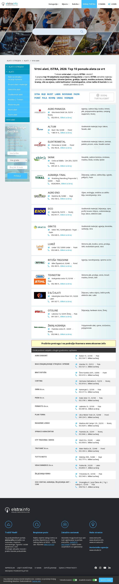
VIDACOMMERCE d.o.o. (44, 465)
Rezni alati (12, 109)
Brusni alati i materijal (17, 84)
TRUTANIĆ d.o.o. (42, 448)
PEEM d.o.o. (39, 398)
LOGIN (112, 4)
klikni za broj (93, 358)
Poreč (37, 98)
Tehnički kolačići (66, 580)
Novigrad (67, 94)
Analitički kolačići (85, 580)
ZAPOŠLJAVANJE (50, 568)
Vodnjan (68, 98)
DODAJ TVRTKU (89, 4)
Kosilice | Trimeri (15, 99)
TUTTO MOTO (41, 457)
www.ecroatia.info (96, 542)
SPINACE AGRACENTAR (44, 431)
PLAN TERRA (40, 414)
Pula (44, 98)
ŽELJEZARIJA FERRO (42, 473)
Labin (57, 94)
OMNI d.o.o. (40, 389)
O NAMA (101, 4)
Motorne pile (13, 104)
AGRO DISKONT (41, 355)
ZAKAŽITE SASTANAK (69, 543)
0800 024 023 (49, 544)
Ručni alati (12, 114)
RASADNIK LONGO (42, 423)
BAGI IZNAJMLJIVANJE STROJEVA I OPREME (52, 364)
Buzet (50, 94)
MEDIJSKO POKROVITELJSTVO (16, 571)
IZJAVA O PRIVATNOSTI (68, 568)
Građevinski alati (15, 94)
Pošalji (17, 176)
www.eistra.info (95, 538)
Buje (44, 94)
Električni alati (14, 89)
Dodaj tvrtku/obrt (101, 97)
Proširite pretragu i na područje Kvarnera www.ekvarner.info (73, 343)
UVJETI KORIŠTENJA (24, 568)
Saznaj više (36, 581)
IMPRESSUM (10, 568)
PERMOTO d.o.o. (41, 406)
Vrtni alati (35, 60)
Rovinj (52, 98)
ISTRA (37, 94)
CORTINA (38, 381)
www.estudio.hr (95, 550)
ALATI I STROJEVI (14, 60)
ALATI (26, 60)
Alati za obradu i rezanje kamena (15, 78)
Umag (60, 98)
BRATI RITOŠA (40, 372)
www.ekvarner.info (96, 540)
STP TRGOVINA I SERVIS (44, 440)
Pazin (76, 94)
